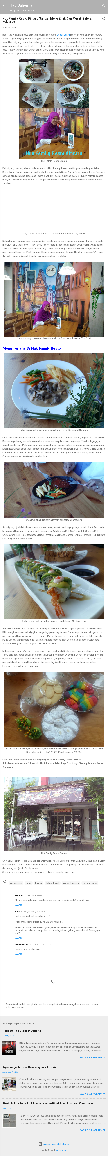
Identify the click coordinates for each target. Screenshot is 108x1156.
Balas (18, 905)
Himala (18, 911)
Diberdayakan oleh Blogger (54, 1144)
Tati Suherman (22, 5)
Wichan (19, 895)
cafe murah (16, 883)
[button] (104, 19)
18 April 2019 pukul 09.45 (35, 895)
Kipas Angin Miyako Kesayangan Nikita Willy (30, 1067)
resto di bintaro (71, 883)
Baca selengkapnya (93, 1057)
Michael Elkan (61, 1150)
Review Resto (90, 883)
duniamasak (21, 944)
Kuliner (38, 883)
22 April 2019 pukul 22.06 (34, 911)
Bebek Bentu (63, 34)
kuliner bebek (52, 883)
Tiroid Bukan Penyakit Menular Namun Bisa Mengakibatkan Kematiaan (47, 1103)
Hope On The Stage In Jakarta (21, 1030)
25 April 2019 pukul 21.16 (40, 944)
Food (28, 883)
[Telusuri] (104, 6)
